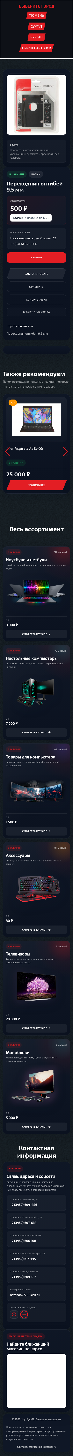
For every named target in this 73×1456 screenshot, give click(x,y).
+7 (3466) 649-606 (23, 244)
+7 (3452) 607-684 (23, 1222)
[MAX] (24, 1314)
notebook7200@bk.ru (25, 1295)
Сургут (36, 26)
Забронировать (36, 273)
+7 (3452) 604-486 (23, 1204)
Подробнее (37, 485)
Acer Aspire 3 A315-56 (24, 448)
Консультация (36, 299)
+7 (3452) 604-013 (23, 1277)
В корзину (36, 257)
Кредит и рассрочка (36, 311)
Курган (36, 37)
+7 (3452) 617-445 (23, 1259)
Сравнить (36, 286)
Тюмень (36, 15)
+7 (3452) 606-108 (23, 1241)
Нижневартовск (36, 48)
